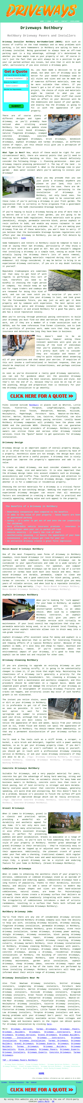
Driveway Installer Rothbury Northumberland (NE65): (32, 42)
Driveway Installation (16, 1038)
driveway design (16, 473)
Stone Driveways (27, 1049)
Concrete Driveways (60, 1052)
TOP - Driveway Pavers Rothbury (20, 1060)
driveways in (72, 192)
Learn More (43, 1101)
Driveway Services (21, 1029)
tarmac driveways (53, 142)
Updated (33, 1082)
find (12, 983)
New (27, 1082)
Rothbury (34, 405)
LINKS (49, 21)
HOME (42, 21)
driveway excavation (38, 934)
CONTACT (64, 21)
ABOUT (56, 21)
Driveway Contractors (57, 1032)
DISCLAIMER (74, 21)
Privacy (79, 1082)
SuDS (23, 238)
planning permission (34, 164)
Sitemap (4, 1082)
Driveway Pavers (69, 1029)
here (49, 1024)
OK (53, 1101)
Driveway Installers (13, 1052)
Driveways (65, 76)
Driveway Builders (13, 1032)
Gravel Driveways (47, 1035)
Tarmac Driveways (46, 1029)
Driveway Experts (45, 1044)
